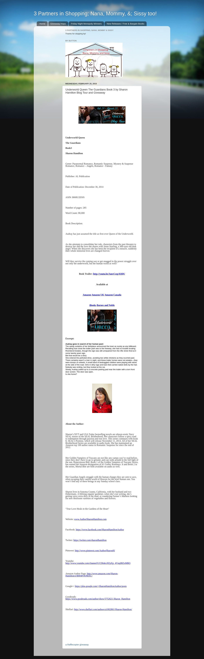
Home (42, 23)
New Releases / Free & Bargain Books (125, 23)
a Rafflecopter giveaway (77, 644)
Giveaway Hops (58, 23)
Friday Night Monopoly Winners (86, 23)
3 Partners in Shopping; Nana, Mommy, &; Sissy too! (95, 14)
